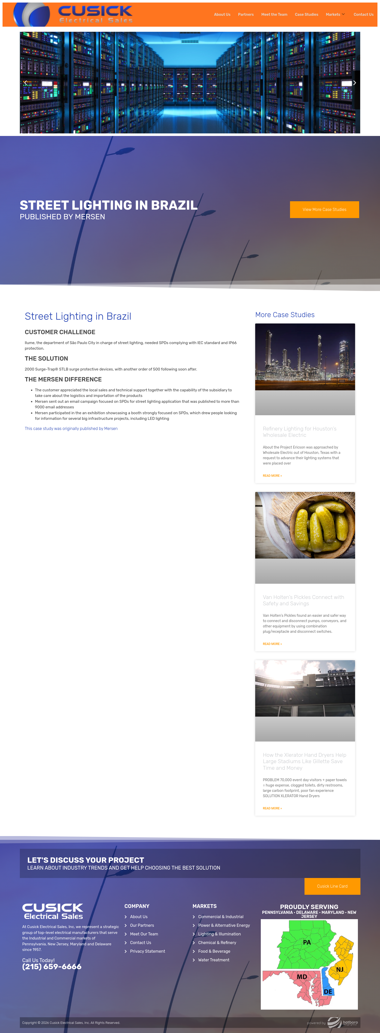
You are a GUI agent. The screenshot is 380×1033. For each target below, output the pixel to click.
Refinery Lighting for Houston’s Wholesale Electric (300, 431)
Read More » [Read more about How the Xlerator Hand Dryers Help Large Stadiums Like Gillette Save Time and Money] (272, 808)
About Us (219, 14)
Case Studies (305, 14)
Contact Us (363, 14)
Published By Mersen (62, 216)
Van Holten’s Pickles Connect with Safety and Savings (303, 600)
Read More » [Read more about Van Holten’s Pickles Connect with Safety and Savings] (272, 644)
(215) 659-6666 (52, 966)
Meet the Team (272, 14)
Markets (334, 14)
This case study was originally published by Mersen (71, 428)
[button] (25, 83)
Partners (243, 14)
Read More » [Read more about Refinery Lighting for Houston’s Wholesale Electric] (272, 475)
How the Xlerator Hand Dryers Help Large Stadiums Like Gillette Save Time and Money (304, 761)
